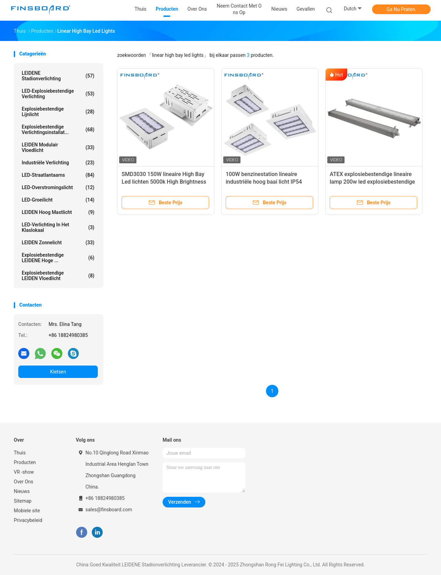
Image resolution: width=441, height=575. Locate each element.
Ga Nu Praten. (401, 9)
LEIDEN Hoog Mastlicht (58, 212)
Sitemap (22, 501)
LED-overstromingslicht (58, 187)
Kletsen (58, 371)
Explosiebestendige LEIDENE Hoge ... (58, 257)
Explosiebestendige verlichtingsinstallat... (58, 129)
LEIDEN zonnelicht (58, 242)
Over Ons (23, 481)
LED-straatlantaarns (58, 175)
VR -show (24, 472)
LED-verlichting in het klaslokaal (58, 227)
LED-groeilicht (58, 199)
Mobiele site (27, 510)
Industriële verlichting (58, 162)
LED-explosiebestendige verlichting (58, 93)
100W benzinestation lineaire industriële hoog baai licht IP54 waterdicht (264, 182)
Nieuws (22, 491)
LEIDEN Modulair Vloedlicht (58, 147)
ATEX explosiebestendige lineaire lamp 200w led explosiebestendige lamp (372, 182)
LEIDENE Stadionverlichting (58, 75)
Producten (25, 462)
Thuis (19, 452)
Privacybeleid (28, 520)
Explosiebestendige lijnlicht (58, 111)
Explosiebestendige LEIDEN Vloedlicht (58, 275)
